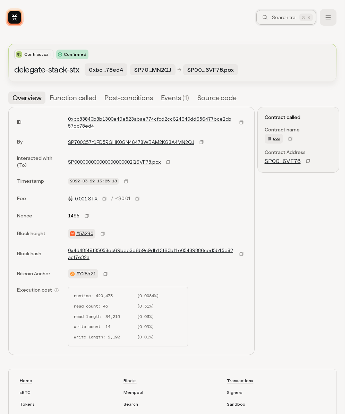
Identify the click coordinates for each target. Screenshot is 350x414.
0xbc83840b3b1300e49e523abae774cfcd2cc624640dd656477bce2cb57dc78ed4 (149, 122)
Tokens (27, 404)
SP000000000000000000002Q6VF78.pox (114, 162)
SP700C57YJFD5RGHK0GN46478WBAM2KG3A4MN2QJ (131, 142)
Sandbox (236, 404)
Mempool (133, 392)
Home (26, 380)
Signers (234, 392)
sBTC (25, 392)
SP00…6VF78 (283, 160)
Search (130, 404)
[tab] (26, 98)
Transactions (240, 380)
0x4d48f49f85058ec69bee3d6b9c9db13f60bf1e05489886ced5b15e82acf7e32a (150, 253)
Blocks (130, 380)
